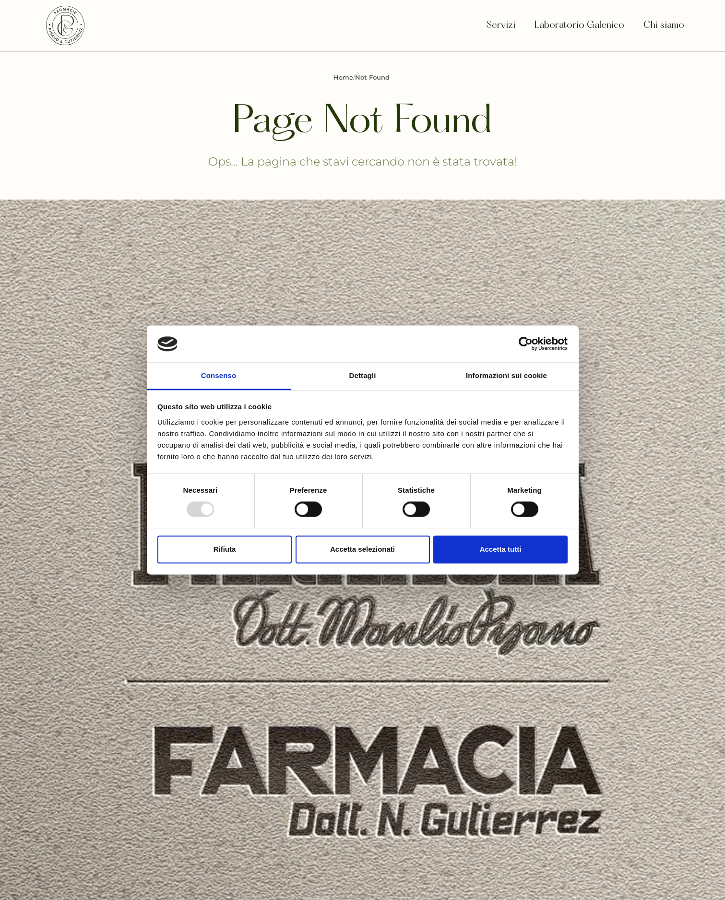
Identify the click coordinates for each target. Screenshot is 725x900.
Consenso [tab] (218, 375)
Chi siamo (665, 25)
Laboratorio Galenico (579, 25)
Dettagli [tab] (362, 375)
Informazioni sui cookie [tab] (506, 375)
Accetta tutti (501, 549)
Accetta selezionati (362, 549)
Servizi (500, 25)
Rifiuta (225, 549)
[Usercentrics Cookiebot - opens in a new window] (526, 344)
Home (343, 77)
